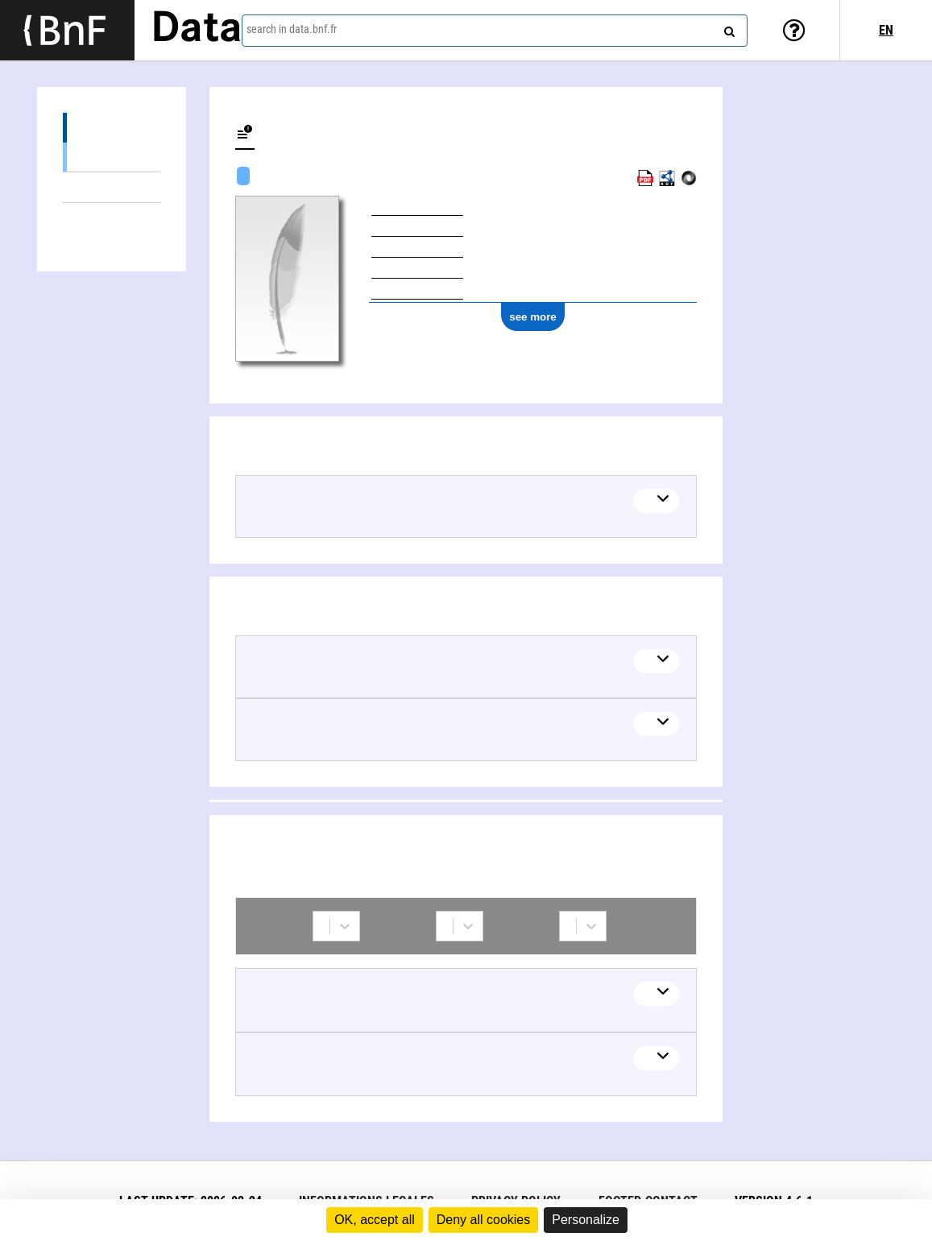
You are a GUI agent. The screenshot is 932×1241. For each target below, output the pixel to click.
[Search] (727, 28)
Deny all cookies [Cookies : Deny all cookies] (484, 1220)
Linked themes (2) (111, 187)
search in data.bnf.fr (291, 29)
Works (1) (111, 128)
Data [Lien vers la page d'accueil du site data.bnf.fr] (196, 29)
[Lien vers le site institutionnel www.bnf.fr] (67, 30)
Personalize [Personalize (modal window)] (585, 1220)
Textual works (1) (111, 157)
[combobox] (495, 30)
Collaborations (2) (111, 218)
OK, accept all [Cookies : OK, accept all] (374, 1220)
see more (533, 317)
